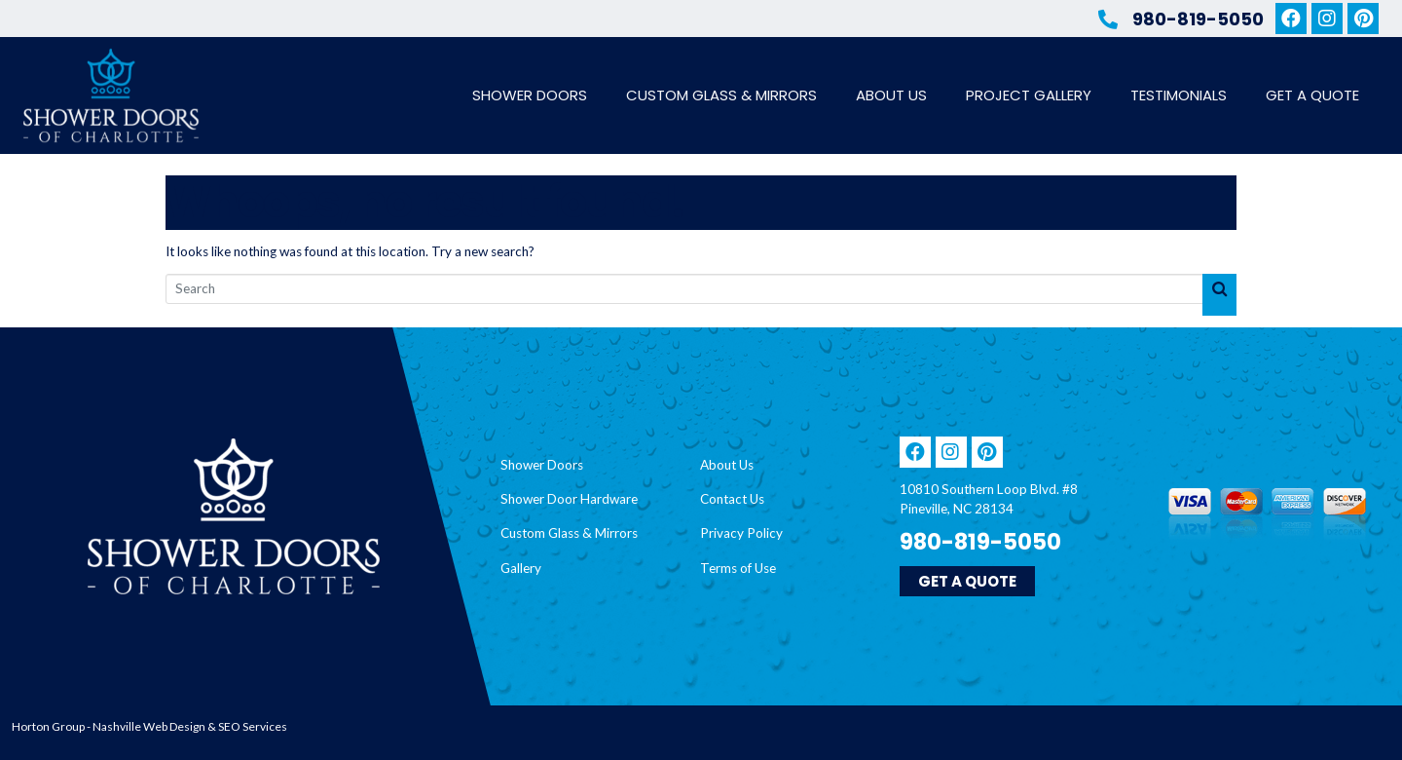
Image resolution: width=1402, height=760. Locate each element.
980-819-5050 (1198, 19)
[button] (967, 581)
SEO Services (252, 726)
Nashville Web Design (148, 726)
